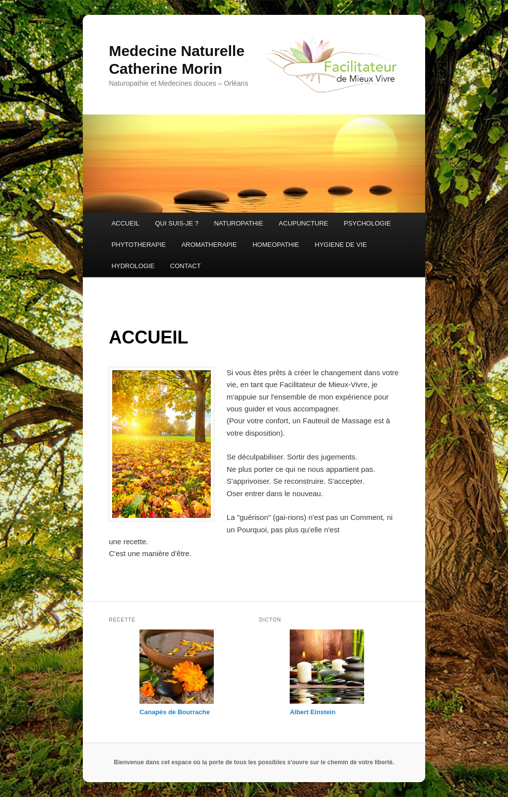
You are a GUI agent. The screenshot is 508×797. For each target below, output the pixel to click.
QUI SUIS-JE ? (176, 223)
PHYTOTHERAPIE (139, 244)
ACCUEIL (125, 223)
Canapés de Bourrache (174, 712)
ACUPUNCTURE (303, 223)
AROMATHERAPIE (209, 244)
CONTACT (185, 266)
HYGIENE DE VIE (341, 244)
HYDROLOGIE (133, 266)
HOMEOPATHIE (276, 244)
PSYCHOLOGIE (367, 223)
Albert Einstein (312, 712)
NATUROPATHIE (238, 223)
